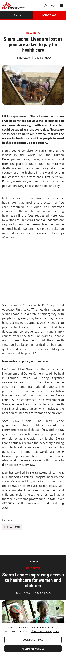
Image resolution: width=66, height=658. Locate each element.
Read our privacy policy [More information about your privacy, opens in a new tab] (45, 631)
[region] (33, 640)
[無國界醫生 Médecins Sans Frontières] (13, 5)
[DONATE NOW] (49, 15)
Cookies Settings (33, 639)
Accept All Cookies (33, 648)
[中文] (53, 5)
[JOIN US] (16, 15)
